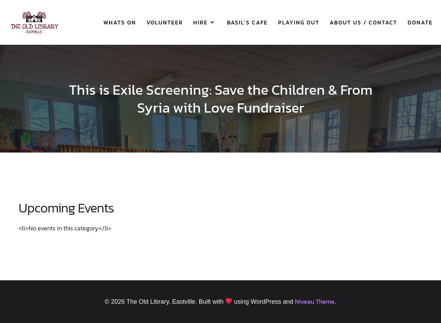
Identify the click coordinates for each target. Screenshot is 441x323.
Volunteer (164, 22)
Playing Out (298, 22)
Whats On (119, 22)
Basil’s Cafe (247, 22)
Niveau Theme (315, 301)
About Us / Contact (363, 22)
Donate (420, 22)
